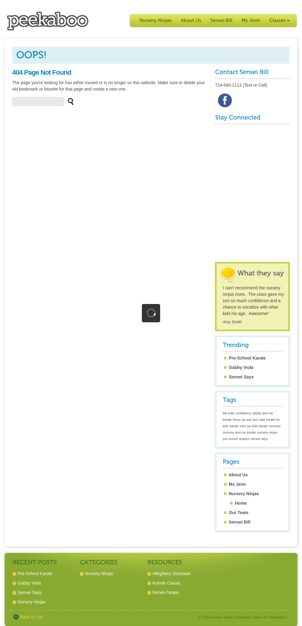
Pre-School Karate (247, 358)
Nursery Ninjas (244, 493)
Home (241, 503)
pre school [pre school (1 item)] (230, 439)
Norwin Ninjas (166, 592)
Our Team (238, 512)
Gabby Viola (241, 367)
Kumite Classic (167, 583)
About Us (238, 474)
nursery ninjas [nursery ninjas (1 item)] (267, 432)
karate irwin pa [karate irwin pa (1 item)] (240, 426)
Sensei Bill (239, 522)
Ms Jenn (237, 484)
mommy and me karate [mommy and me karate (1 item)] (239, 432)
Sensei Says (241, 376)
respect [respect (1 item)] (244, 439)
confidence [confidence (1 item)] (243, 413)
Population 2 (277, 617)
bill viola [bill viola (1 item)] (228, 413)
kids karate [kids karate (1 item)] (260, 426)
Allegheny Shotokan (172, 573)
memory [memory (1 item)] (274, 426)
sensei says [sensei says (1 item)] (259, 439)
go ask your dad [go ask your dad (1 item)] (253, 419)
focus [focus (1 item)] (237, 419)
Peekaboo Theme (249, 617)
